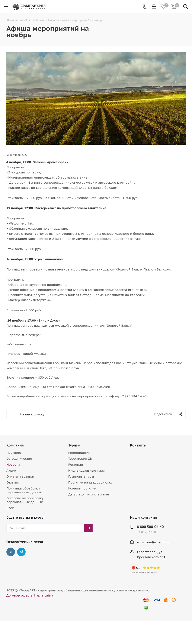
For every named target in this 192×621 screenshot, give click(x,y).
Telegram (21, 552)
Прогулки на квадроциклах (90, 482)
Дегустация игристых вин (88, 494)
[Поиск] (185, 7)
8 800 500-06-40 (150, 527)
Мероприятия (79, 453)
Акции (11, 470)
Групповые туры (81, 476)
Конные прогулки (82, 488)
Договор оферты (19, 595)
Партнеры (14, 453)
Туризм (74, 445)
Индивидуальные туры (86, 470)
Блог (10, 508)
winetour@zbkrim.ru (153, 542)
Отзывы (12, 482)
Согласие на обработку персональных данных (24, 500)
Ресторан (75, 464)
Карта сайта (43, 595)
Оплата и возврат (20, 476)
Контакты (138, 445)
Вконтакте (10, 552)
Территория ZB (80, 458)
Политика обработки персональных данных (24, 490)
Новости (13, 464)
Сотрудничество (19, 458)
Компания (15, 445)
